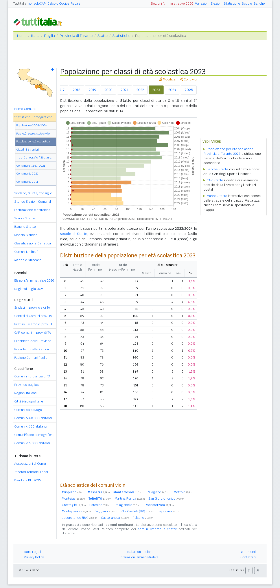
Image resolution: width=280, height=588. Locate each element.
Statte (102, 35)
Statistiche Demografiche (33, 117)
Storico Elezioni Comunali (33, 202)
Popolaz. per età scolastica (33, 141)
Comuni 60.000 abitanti (33, 418)
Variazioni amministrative (140, 557)
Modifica (167, 79)
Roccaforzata (159, 505)
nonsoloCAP (37, 3)
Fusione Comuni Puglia (30, 358)
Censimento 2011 (27, 182)
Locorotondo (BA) (80, 518)
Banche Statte (25, 227)
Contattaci (248, 557)
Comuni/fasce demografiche (34, 435)
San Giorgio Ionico (166, 499)
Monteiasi (73, 499)
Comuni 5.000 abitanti (32, 443)
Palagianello (128, 505)
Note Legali (32, 552)
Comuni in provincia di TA (32, 376)
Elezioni (216, 3)
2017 (60, 89)
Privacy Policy (34, 557)
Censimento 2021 (27, 173)
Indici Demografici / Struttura (34, 157)
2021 (124, 89)
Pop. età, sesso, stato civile (33, 133)
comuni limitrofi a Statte (157, 529)
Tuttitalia (19, 3)
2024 (172, 89)
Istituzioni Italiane (140, 552)
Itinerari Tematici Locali (31, 472)
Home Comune (25, 109)
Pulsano (143, 518)
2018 (76, 89)
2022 (140, 89)
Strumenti (248, 552)
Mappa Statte (217, 196)
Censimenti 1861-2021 (30, 165)
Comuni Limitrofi (26, 252)
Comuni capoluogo (28, 410)
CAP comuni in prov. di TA (32, 333)
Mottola (184, 492)
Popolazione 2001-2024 (31, 125)
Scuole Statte (24, 218)
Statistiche (232, 3)
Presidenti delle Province (32, 341)
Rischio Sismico (25, 235)
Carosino (100, 505)
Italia (35, 35)
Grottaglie (74, 505)
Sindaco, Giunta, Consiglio (33, 193)
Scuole (247, 3)
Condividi (188, 79)
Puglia (49, 35)
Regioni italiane (25, 393)
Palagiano (158, 492)
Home (21, 35)
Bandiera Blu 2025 (27, 480)
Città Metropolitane (28, 401)
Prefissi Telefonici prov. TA (33, 324)
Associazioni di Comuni (31, 464)
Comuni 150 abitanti (30, 426)
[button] (248, 570)
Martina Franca (130, 499)
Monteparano (76, 511)
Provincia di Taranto (76, 35)
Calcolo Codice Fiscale (64, 3)
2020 (108, 89)
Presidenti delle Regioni (32, 349)
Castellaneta (115, 518)
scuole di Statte (73, 233)
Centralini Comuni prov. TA (33, 316)
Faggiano (105, 511)
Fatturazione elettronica (32, 210)
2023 (156, 89)
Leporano (169, 511)
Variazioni (202, 3)
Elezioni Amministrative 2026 (172, 3)
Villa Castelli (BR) (137, 511)
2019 (92, 89)
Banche (259, 3)
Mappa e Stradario (28, 260)
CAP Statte (215, 180)
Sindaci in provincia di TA (32, 307)
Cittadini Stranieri (27, 149)
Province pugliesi (26, 385)
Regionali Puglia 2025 (29, 289)
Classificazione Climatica (32, 243)
